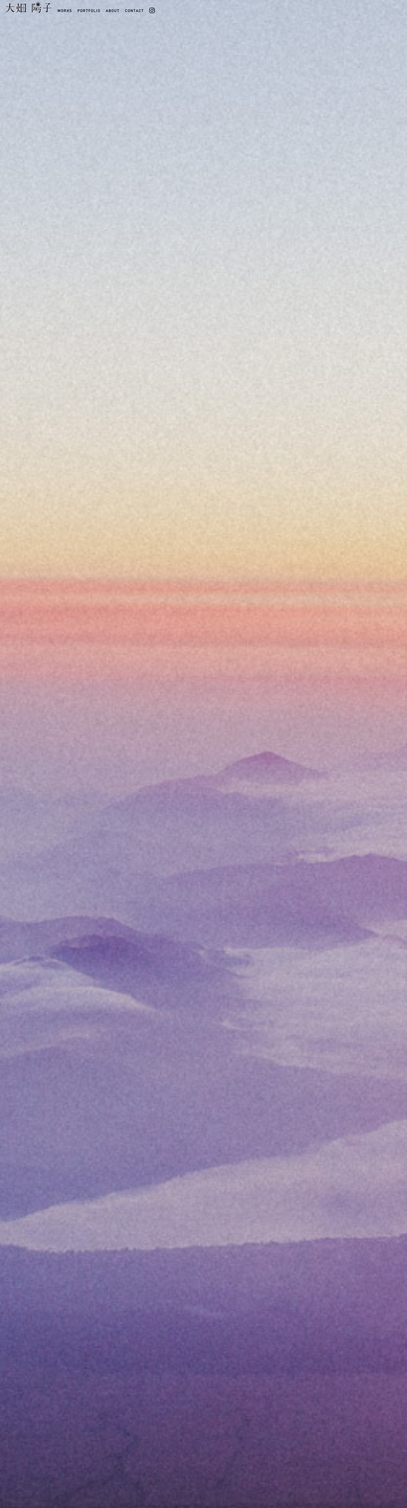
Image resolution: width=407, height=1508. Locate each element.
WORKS (64, 3)
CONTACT (134, 3)
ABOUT (112, 3)
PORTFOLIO (88, 3)
